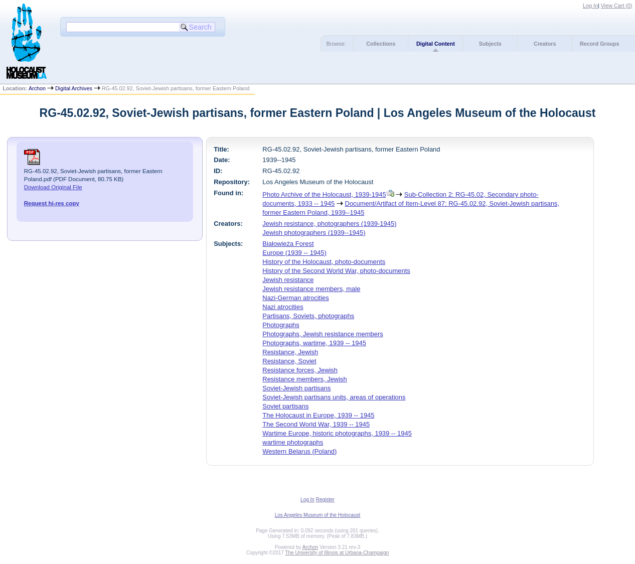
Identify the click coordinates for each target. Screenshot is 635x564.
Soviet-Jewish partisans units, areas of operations (333, 397)
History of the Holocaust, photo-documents (323, 261)
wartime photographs (292, 442)
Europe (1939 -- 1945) (294, 252)
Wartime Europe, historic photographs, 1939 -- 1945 (337, 433)
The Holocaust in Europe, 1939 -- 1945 (318, 415)
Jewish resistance (287, 280)
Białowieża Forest (287, 243)
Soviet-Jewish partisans (296, 388)
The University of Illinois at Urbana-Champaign (337, 552)
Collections (380, 44)
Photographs (280, 325)
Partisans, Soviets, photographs (308, 316)
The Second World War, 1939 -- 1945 (316, 424)
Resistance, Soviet (289, 361)
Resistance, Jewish (290, 352)
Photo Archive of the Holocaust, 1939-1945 (324, 194)
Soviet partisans (285, 406)
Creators (545, 44)
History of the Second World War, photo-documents (336, 270)
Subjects (490, 44)
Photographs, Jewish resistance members (322, 334)
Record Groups (599, 44)
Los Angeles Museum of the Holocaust (318, 515)
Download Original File (53, 187)
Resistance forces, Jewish (300, 370)
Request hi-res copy (51, 203)
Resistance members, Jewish (304, 379)
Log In (590, 6)
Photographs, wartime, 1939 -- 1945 (314, 343)
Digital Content (435, 44)
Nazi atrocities (282, 307)
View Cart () (616, 6)
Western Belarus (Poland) (299, 451)
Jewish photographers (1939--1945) (313, 232)
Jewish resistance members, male (311, 289)
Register (325, 499)
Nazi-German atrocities (295, 298)
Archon (37, 88)
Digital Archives (73, 88)
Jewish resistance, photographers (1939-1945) (329, 223)
